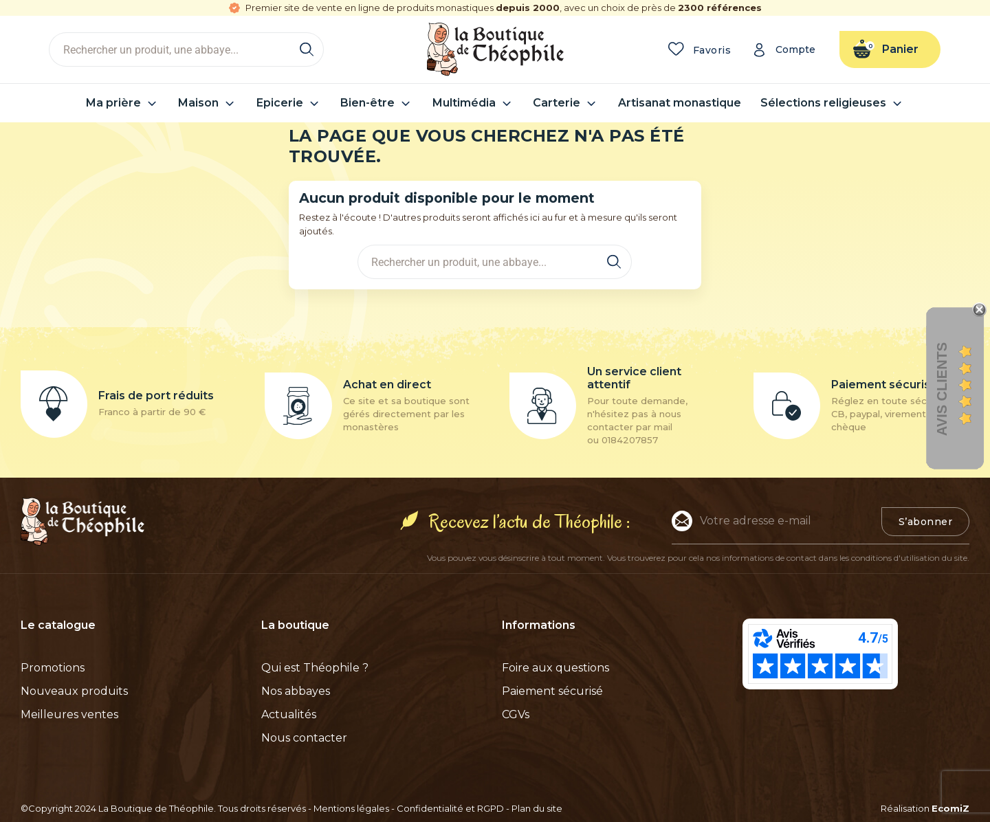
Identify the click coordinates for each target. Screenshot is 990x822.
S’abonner (926, 521)
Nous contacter (304, 737)
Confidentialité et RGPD (450, 808)
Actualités (288, 714)
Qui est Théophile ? (314, 667)
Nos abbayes (295, 691)
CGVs (515, 714)
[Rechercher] (186, 49)
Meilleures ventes (69, 714)
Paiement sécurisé (552, 691)
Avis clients (941, 389)
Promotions (53, 667)
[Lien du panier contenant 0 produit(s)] (889, 49)
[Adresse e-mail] (777, 521)
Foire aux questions (555, 667)
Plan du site (537, 808)
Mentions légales (351, 808)
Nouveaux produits (74, 691)
